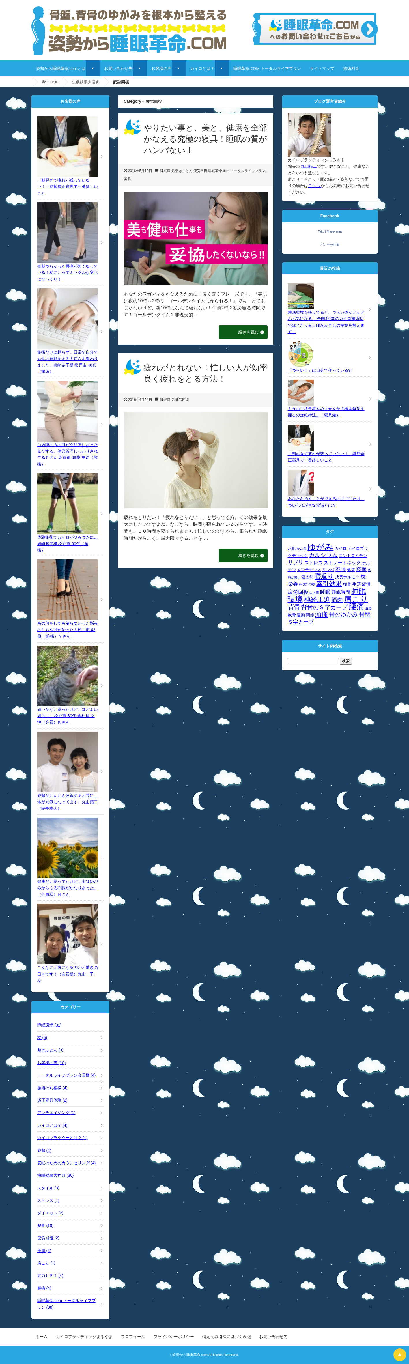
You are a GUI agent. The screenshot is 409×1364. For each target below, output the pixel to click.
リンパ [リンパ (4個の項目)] (328, 570)
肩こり (46, 1263)
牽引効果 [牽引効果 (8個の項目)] (329, 583)
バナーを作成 (329, 244)
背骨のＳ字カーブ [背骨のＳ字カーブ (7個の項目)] (324, 607)
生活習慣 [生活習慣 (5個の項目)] (361, 584)
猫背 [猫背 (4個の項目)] (347, 584)
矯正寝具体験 (52, 1100)
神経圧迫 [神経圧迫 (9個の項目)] (317, 599)
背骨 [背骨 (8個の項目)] (294, 607)
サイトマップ (322, 68)
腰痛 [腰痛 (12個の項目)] (356, 606)
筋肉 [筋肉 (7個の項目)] (337, 600)
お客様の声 (161, 68)
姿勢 (44, 1150)
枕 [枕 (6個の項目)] (363, 576)
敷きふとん (184, 171)
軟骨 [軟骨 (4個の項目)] (292, 615)
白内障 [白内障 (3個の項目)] (314, 592)
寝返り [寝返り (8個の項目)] (324, 576)
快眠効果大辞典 (86, 82)
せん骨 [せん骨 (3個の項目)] (301, 548)
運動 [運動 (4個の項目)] (301, 615)
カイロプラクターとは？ (62, 1137)
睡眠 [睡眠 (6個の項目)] (325, 592)
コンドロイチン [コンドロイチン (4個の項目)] (353, 556)
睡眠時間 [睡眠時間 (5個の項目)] (341, 592)
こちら (314, 185)
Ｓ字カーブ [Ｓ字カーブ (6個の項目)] (301, 622)
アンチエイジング (56, 1112)
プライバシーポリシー (174, 1336)
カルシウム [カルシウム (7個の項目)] (323, 555)
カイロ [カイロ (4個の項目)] (341, 548)
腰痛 (44, 1288)
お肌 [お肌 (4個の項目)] (292, 548)
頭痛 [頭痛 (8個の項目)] (321, 614)
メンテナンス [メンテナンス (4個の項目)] (309, 570)
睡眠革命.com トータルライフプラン (236, 171)
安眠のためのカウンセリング (66, 1163)
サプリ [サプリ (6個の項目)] (295, 562)
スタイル (48, 1188)
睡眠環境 (167, 171)
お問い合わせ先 (118, 68)
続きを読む (247, 332)
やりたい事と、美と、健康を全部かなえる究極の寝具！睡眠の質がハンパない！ (205, 139)
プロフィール (133, 1336)
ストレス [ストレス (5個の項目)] (313, 562)
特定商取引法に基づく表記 (226, 1336)
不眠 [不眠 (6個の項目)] (340, 569)
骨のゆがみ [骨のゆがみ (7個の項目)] (343, 614)
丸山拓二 (309, 166)
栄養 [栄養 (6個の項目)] (293, 584)
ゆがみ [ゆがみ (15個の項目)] (320, 547)
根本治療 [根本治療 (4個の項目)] (307, 584)
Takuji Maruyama (330, 231)
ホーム (42, 1336)
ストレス (48, 1200)
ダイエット (50, 1213)
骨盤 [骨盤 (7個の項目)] (365, 614)
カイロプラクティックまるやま (84, 1336)
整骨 (45, 1225)
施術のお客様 (52, 1087)
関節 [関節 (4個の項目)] (310, 615)
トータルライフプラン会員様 (66, 1075)
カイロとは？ (202, 68)
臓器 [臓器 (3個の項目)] (368, 608)
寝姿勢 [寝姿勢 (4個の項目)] (307, 577)
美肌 (127, 179)
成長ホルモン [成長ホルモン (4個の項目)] (347, 577)
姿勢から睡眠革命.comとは (61, 68)
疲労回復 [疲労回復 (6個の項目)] (298, 592)
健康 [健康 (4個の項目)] (351, 570)
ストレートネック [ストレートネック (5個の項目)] (342, 562)
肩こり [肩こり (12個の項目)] (356, 599)
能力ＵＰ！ (50, 1275)
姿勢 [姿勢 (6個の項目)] (361, 569)
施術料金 (351, 68)
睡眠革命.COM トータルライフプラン (267, 68)
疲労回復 (200, 171)
